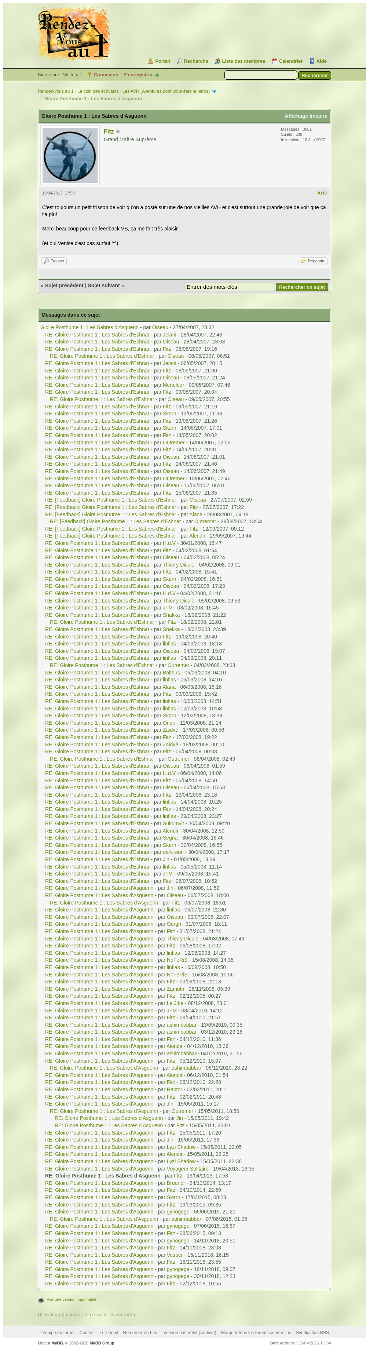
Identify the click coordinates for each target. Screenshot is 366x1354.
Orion (169, 723)
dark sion (173, 852)
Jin (166, 859)
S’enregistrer (138, 74)
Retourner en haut (141, 1332)
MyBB (57, 1343)
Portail (162, 61)
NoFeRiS (177, 960)
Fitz (109, 131)
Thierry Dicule (178, 565)
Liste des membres (243, 61)
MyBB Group (101, 1343)
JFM (168, 608)
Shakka (171, 615)
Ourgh (174, 924)
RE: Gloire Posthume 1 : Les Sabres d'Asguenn (99, 888)
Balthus (171, 673)
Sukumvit (173, 823)
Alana (195, 514)
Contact (87, 1332)
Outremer (173, 442)
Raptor (174, 1089)
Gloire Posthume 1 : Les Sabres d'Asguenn (89, 327)
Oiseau (160, 327)
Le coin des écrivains (97, 91)
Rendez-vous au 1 (55, 91)
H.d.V (169, 543)
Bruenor (176, 1183)
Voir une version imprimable (71, 1299)
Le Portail (108, 1332)
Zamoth (175, 989)
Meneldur (173, 385)
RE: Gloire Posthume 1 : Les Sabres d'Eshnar (97, 335)
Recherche (196, 61)
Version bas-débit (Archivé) (190, 1332)
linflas (169, 644)
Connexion (106, 74)
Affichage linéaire (306, 116)
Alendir (197, 536)
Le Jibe (175, 1003)
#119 (322, 193)
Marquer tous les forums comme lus (256, 1332)
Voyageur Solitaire (188, 1169)
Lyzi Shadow (181, 1147)
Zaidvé (170, 730)
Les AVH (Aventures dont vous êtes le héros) (166, 91)
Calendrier (291, 61)
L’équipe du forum (57, 1332)
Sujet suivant (104, 285)
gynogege (178, 1212)
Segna (170, 838)
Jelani (169, 335)
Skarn (169, 413)
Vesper (175, 1255)
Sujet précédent (64, 285)
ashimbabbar (182, 1025)
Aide (321, 61)
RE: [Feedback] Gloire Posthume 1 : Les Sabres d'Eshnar (110, 500)
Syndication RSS (312, 1332)
